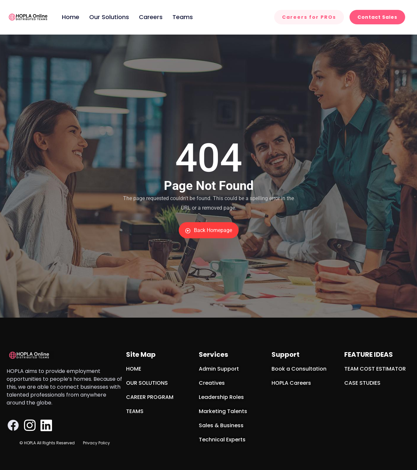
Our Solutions (109, 17)
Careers (151, 17)
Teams (182, 17)
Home (70, 17)
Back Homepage (208, 230)
